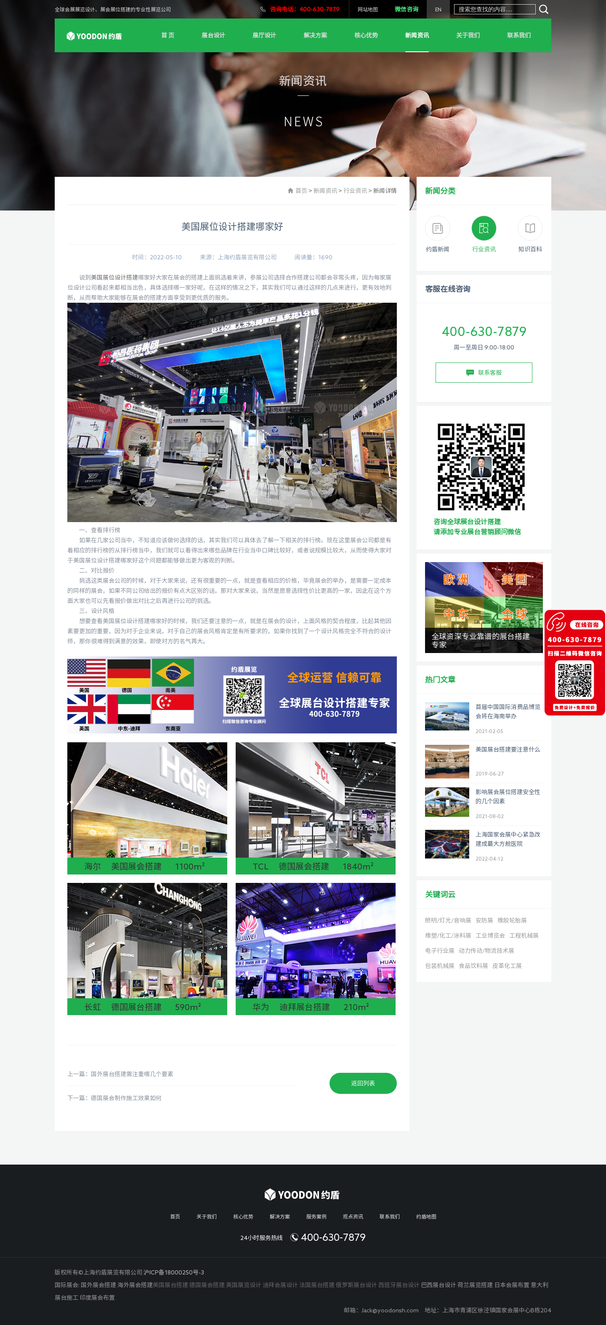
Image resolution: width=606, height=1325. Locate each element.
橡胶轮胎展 (512, 920)
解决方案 (315, 35)
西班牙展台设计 (399, 1285)
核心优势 (366, 35)
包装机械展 (439, 966)
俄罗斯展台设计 (356, 1285)
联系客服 (484, 373)
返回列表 (363, 1083)
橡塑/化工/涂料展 (448, 935)
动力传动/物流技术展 (486, 951)
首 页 (167, 35)
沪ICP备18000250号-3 (174, 1272)
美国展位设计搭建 (114, 277)
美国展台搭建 (170, 1285)
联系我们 (519, 35)
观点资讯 (353, 1216)
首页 (301, 191)
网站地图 (368, 9)
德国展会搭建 (207, 1285)
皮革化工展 (507, 966)
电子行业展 (439, 951)
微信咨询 (406, 9)
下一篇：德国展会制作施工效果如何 (114, 1098)
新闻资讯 (417, 35)
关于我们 (468, 35)
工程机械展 (524, 935)
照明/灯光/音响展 (448, 920)
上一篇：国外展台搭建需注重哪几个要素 (120, 1074)
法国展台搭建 (317, 1285)
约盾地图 (426, 1216)
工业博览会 (490, 935)
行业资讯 (355, 191)
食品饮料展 (473, 966)
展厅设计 (264, 35)
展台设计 (213, 35)
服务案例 (316, 1216)
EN (438, 9)
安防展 (484, 920)
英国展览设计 (243, 1285)
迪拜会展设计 (280, 1285)
